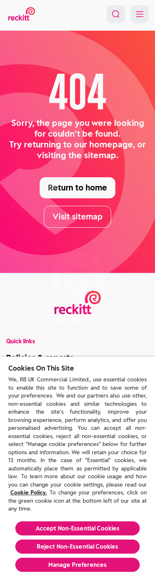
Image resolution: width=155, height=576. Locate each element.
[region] (77, 466)
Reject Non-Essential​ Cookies (78, 546)
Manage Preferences (77, 565)
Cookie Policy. (28, 492)
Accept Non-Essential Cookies (78, 528)
